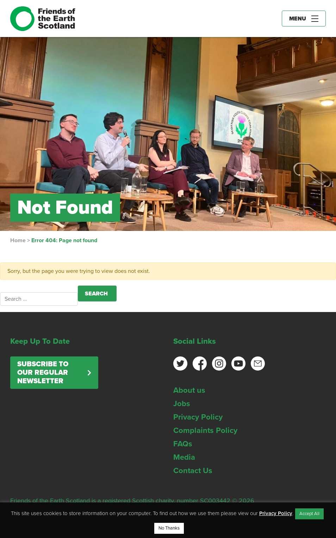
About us (189, 390)
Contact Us (192, 470)
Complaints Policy (205, 430)
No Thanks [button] (169, 528)
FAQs (182, 443)
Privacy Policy (198, 417)
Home (18, 240)
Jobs (181, 403)
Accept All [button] (309, 513)
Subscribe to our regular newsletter (42, 372)
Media (184, 457)
